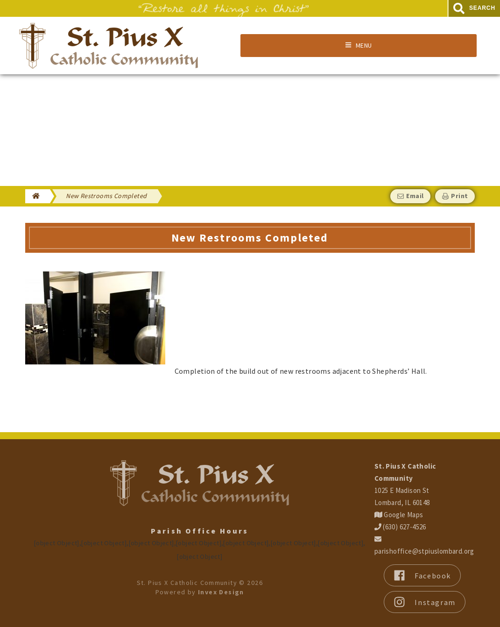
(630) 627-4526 (400, 526)
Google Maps (398, 514)
